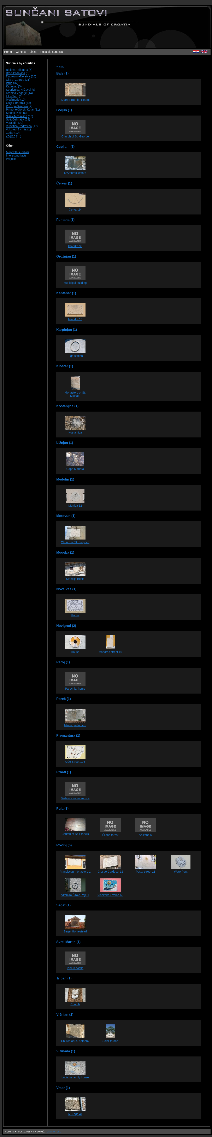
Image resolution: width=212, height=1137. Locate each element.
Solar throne (110, 1041)
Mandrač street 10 (110, 652)
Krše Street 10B (75, 761)
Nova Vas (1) (66, 589)
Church (75, 1004)
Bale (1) (62, 73)
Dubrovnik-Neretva (18, 76)
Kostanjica (75, 432)
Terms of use (53, 1132)
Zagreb (10, 136)
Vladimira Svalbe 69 (110, 895)
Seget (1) (63, 905)
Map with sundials (17, 152)
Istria (9, 83)
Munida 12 (75, 505)
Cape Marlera (75, 469)
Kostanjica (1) (67, 406)
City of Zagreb (15, 79)
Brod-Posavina (15, 73)
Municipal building (75, 282)
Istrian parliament (75, 725)
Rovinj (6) (64, 845)
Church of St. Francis (75, 834)
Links (33, 51)
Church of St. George (75, 136)
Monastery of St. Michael (75, 394)
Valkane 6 (145, 835)
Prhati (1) (63, 772)
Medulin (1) (65, 479)
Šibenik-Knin (14, 112)
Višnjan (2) (64, 1014)
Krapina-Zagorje (16, 93)
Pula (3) (62, 808)
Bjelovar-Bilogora (17, 69)
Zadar (10, 132)
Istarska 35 (75, 246)
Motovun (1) (66, 516)
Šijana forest (110, 835)
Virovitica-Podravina (19, 126)
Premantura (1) (68, 735)
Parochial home (75, 688)
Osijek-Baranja (15, 103)
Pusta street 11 (145, 871)
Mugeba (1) (65, 552)
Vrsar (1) (63, 1088)
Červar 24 (75, 209)
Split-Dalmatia (15, 119)
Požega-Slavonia (17, 106)
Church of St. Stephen (75, 542)
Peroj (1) (63, 662)
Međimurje (12, 99)
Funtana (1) (65, 220)
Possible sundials (51, 51)
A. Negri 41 (75, 1114)
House (75, 615)
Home (8, 51)
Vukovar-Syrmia (16, 129)
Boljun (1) (64, 110)
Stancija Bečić (75, 579)
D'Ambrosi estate (75, 173)
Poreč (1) (63, 699)
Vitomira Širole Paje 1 (75, 895)
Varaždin (11, 122)
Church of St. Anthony (75, 1041)
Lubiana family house (75, 1077)
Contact (21, 51)
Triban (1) (64, 978)
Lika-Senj (12, 96)
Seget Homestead (75, 931)
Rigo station (75, 356)
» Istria (60, 66)
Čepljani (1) (65, 146)
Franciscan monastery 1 (75, 871)
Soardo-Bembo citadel (75, 99)
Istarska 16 (75, 319)
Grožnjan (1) (66, 256)
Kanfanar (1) (66, 293)
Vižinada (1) (65, 1051)
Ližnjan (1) (64, 442)
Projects (11, 158)
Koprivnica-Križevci (18, 89)
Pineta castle (75, 968)
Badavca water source (75, 798)
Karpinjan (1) (66, 329)
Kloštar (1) (64, 366)
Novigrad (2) (66, 626)
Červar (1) (64, 183)
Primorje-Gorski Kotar (20, 109)
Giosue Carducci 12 (110, 871)
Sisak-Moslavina (16, 116)
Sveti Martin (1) (68, 942)
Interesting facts (16, 155)
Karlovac (11, 86)
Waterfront (181, 871)
